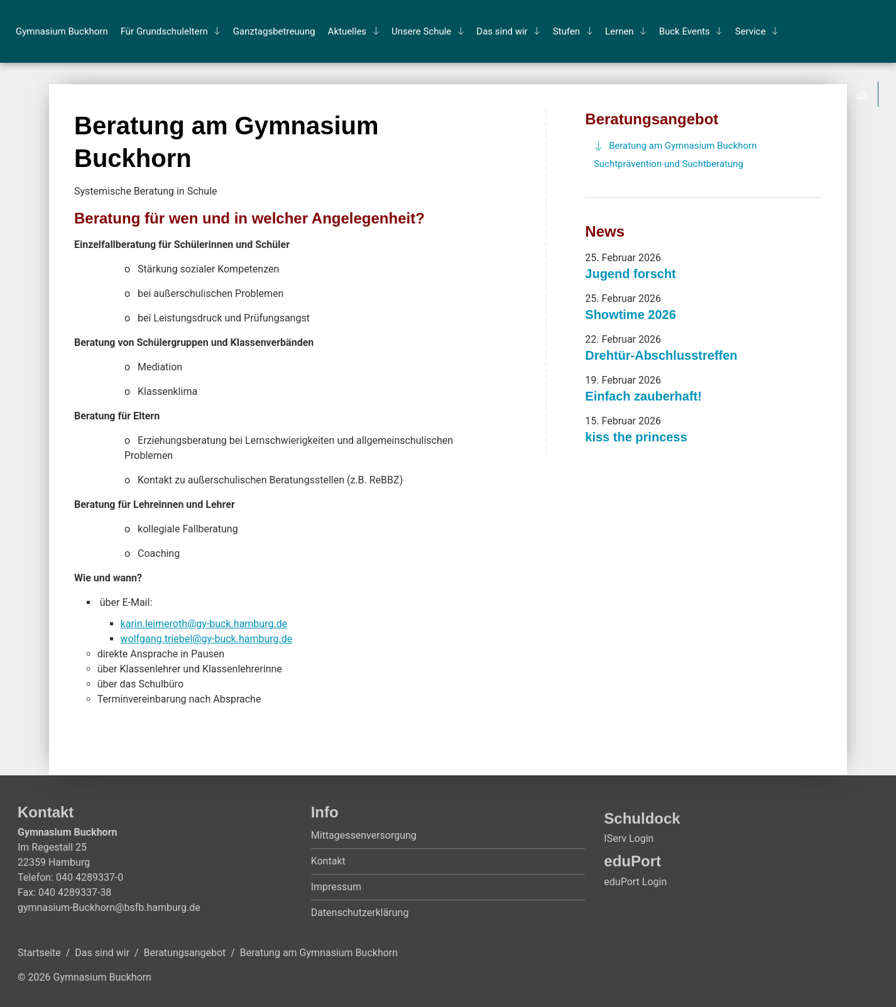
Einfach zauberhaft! (643, 396)
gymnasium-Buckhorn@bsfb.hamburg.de (109, 907)
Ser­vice (750, 31)
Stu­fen (566, 31)
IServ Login (628, 838)
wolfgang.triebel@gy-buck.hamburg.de (207, 639)
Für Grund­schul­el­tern (164, 31)
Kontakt (328, 861)
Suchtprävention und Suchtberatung (668, 164)
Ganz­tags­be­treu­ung (274, 31)
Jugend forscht (630, 274)
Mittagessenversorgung (364, 835)
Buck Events (684, 31)
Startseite (39, 953)
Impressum (336, 887)
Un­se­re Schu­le (421, 31)
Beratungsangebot (651, 118)
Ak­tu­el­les (347, 31)
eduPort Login (635, 882)
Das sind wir (501, 31)
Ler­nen (619, 31)
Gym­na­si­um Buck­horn (62, 31)
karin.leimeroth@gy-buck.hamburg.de (204, 624)
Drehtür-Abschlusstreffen (661, 355)
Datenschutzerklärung (360, 912)
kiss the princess (636, 437)
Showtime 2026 (630, 314)
